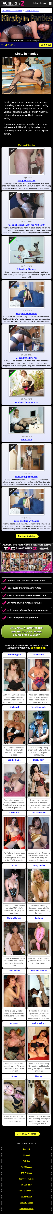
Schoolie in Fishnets (26, 269)
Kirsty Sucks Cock (26, 180)
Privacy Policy (26, 1197)
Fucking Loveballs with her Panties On (26, 225)
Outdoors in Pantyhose (26, 402)
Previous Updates (26, 536)
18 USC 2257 (26, 1185)
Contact (26, 1155)
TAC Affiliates (26, 1173)
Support (26, 1149)
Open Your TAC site (26, 1179)
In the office (26, 439)
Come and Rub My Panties (26, 521)
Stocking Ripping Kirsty (26, 476)
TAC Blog (26, 1161)
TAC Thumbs (26, 1167)
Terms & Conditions (26, 1191)
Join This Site (38, 648)
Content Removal (26, 1209)
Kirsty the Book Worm (26, 313)
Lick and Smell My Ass (26, 358)
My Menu (9, 45)
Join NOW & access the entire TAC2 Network (26, 632)
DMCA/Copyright (26, 1203)
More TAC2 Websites (26, 1134)
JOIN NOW (46, 45)
